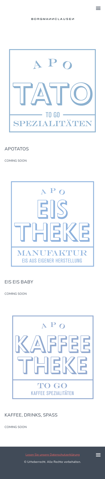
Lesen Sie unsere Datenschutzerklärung (53, 455)
